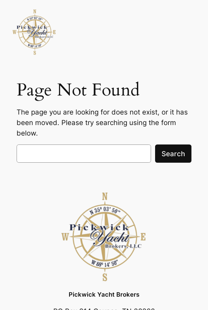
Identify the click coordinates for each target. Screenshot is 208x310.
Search (173, 154)
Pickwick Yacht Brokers (104, 294)
